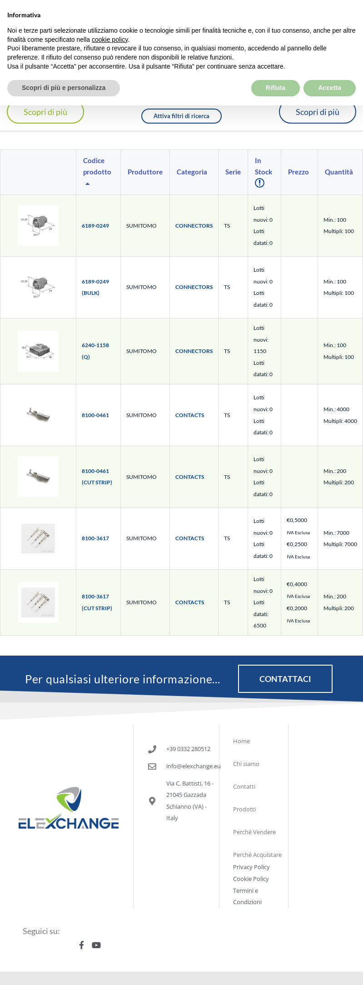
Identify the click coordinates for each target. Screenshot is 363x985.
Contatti (244, 786)
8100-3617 (95, 538)
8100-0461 (95, 415)
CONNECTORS (194, 225)
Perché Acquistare (257, 855)
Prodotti (244, 809)
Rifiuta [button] (276, 66)
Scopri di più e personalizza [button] (63, 66)
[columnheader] (98, 172)
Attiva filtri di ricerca (181, 115)
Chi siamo (246, 764)
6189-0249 (95, 225)
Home (241, 741)
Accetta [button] (329, 66)
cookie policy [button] (110, 18)
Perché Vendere (254, 832)
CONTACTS (189, 415)
